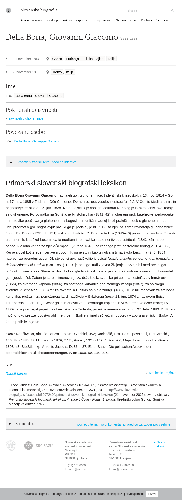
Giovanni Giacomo (48, 96)
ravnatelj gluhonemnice (26, 118)
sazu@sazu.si (77, 469)
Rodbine (146, 20)
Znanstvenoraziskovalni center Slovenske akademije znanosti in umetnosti (127, 446)
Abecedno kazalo (32, 20)
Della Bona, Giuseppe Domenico (38, 141)
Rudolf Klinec (16, 373)
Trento (57, 72)
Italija (111, 59)
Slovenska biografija (39, 10)
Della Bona (23, 96)
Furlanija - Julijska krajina (85, 59)
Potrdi (152, 494)
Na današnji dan (126, 20)
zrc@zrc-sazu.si (123, 469)
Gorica (57, 59)
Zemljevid (162, 20)
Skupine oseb (102, 20)
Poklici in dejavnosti (76, 20)
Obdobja (52, 20)
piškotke (67, 494)
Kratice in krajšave (162, 373)
